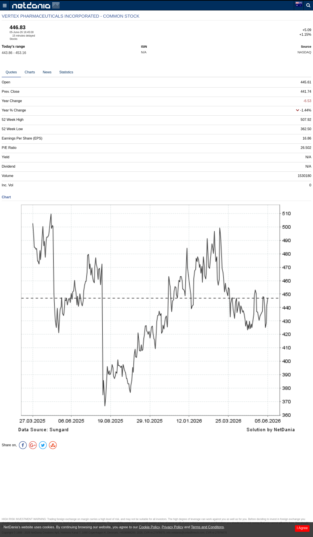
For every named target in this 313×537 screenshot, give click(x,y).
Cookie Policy (149, 527)
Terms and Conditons (207, 527)
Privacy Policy (172, 527)
